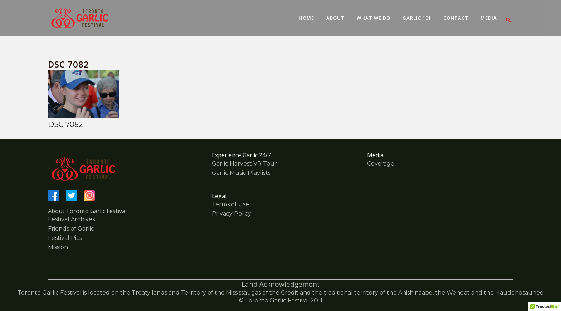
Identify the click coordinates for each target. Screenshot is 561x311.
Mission (58, 247)
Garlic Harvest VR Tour (244, 163)
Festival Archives (71, 219)
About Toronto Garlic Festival (87, 211)
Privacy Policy (231, 213)
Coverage (380, 163)
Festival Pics (65, 238)
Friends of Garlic (71, 228)
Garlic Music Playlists (241, 172)
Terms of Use (230, 204)
